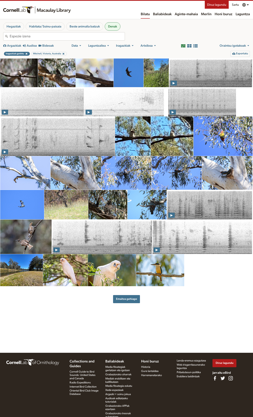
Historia (145, 367)
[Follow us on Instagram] (230, 378)
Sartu (235, 4)
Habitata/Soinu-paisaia (45, 26)
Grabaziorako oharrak (118, 374)
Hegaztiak (14, 26)
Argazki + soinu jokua (118, 394)
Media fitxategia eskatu (118, 386)
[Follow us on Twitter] (222, 378)
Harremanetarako (151, 375)
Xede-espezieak (114, 390)
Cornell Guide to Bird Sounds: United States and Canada (82, 375)
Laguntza (243, 14)
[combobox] (67, 36)
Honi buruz (223, 14)
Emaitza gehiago (126, 298)
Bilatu (145, 14)
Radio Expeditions (80, 382)
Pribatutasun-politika (189, 372)
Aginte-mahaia (186, 14)
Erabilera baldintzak (188, 376)
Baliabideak (162, 14)
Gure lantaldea (150, 371)
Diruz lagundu (216, 4)
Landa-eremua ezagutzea (191, 360)
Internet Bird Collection (83, 386)
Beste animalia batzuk (85, 26)
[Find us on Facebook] (214, 378)
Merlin (206, 14)
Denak (112, 26)
